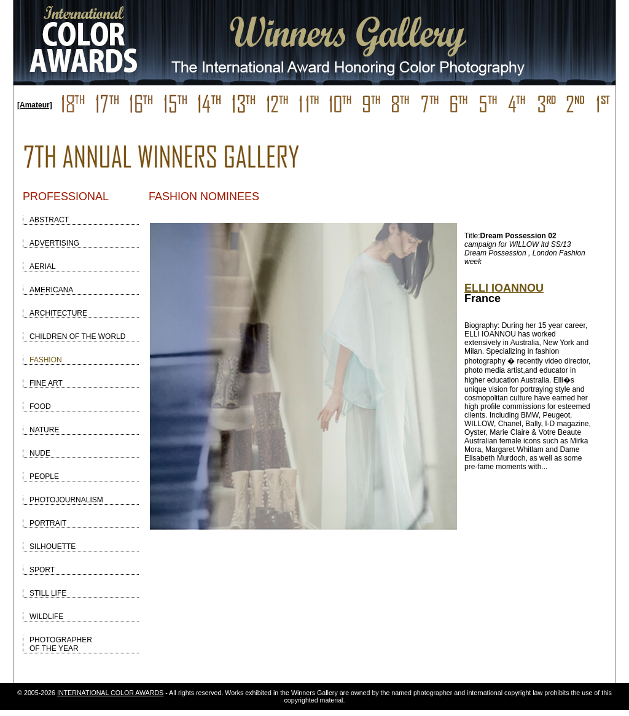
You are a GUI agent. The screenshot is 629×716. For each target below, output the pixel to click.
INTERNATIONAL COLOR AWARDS (110, 692)
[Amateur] (34, 105)
